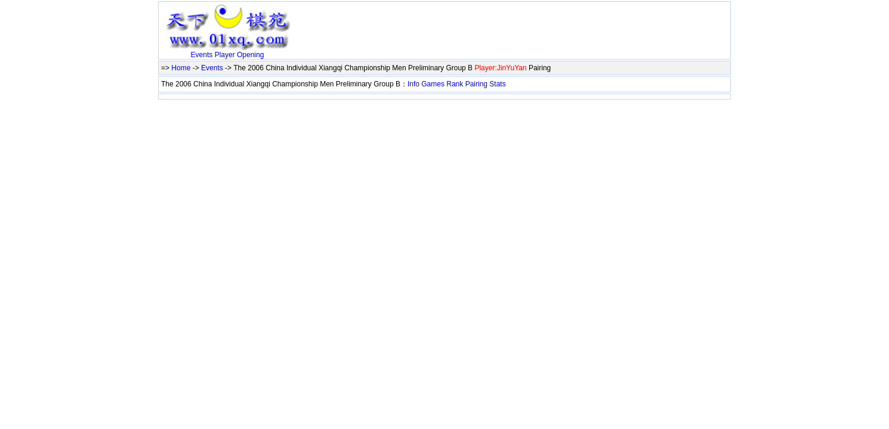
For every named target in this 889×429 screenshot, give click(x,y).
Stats (497, 84)
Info (413, 84)
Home (180, 68)
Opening (250, 55)
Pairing (476, 84)
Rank (454, 84)
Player (225, 55)
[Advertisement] (435, 22)
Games (432, 84)
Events (202, 55)
